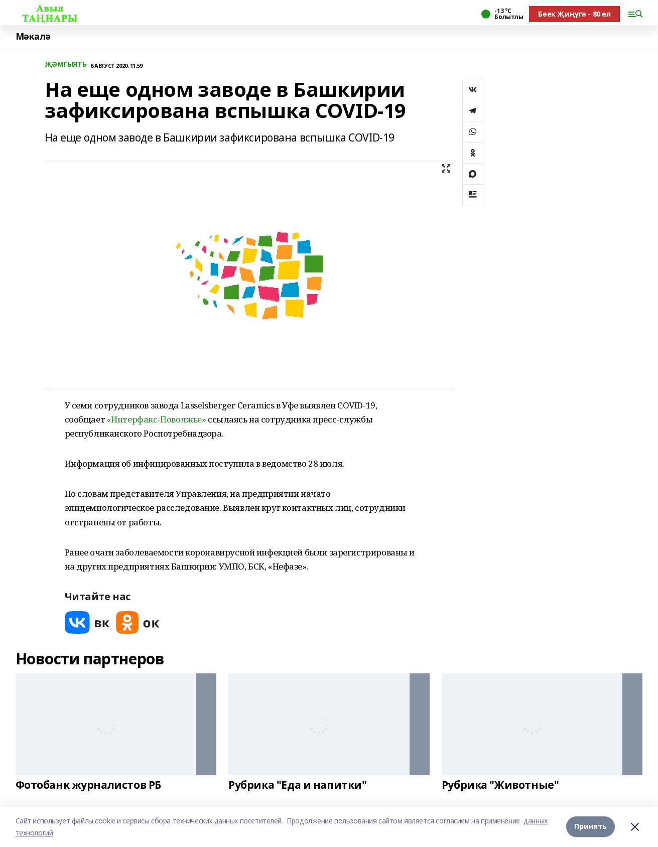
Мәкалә (33, 36)
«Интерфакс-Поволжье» (156, 419)
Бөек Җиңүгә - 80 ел (574, 14)
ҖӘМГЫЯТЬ (66, 64)
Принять (590, 826)
